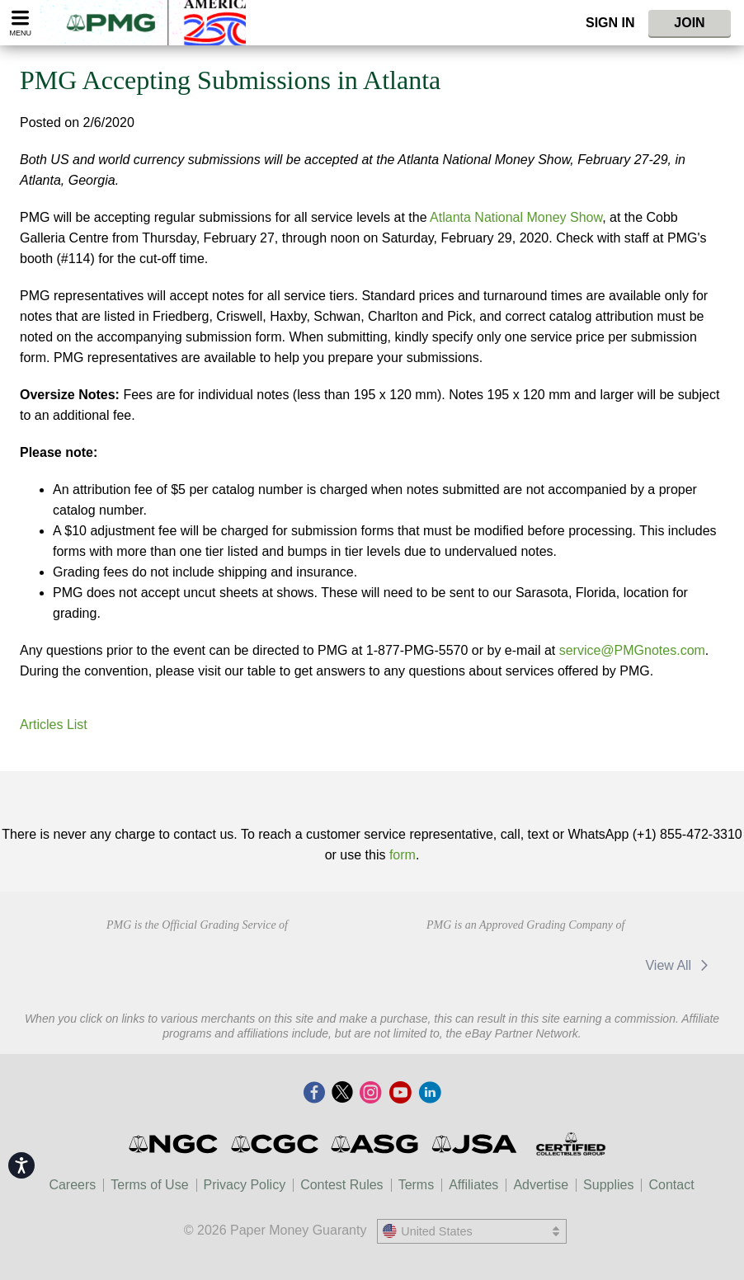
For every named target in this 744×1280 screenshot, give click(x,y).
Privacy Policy (245, 1185)
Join (689, 23)
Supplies (608, 1185)
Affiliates (473, 1185)
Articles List (53, 725)
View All (679, 965)
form (402, 855)
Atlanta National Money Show (516, 217)
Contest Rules (342, 1185)
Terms (416, 1185)
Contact (671, 1185)
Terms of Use (149, 1185)
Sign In (610, 23)
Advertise (540, 1185)
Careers (72, 1185)
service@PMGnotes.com (632, 650)
